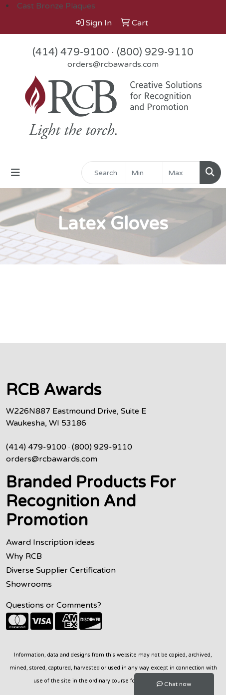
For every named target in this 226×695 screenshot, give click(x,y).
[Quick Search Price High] (181, 172)
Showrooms (29, 584)
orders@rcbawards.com (113, 64)
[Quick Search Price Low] (144, 172)
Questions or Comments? (53, 605)
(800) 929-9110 (155, 52)
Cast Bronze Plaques (56, 6)
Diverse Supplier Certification (61, 570)
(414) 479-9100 (70, 52)
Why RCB (24, 556)
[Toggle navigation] (15, 173)
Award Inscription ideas (50, 542)
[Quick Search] (103, 172)
